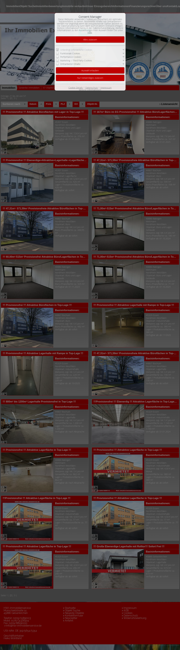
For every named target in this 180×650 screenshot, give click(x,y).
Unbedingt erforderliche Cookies (76, 49)
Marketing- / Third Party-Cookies (76, 60)
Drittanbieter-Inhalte (70, 63)
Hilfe (90, 32)
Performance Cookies (70, 56)
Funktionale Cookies (70, 53)
